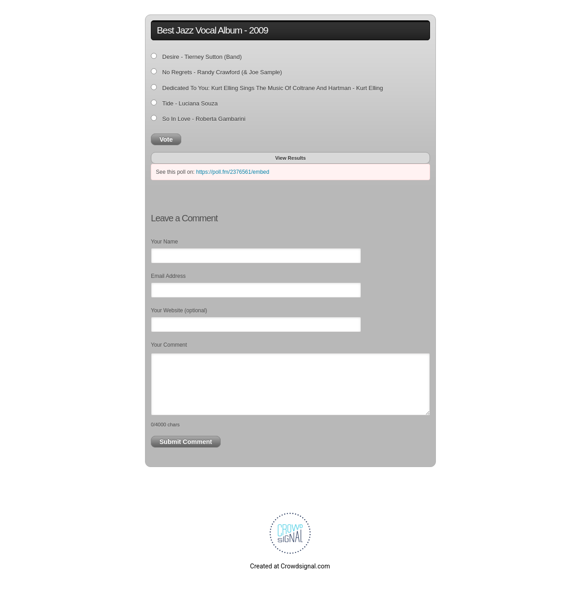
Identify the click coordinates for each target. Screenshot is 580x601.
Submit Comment (186, 441)
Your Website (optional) (179, 310)
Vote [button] (166, 139)
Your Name (164, 241)
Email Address (168, 276)
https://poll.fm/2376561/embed (232, 172)
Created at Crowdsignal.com (290, 566)
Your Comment (169, 345)
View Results (290, 158)
